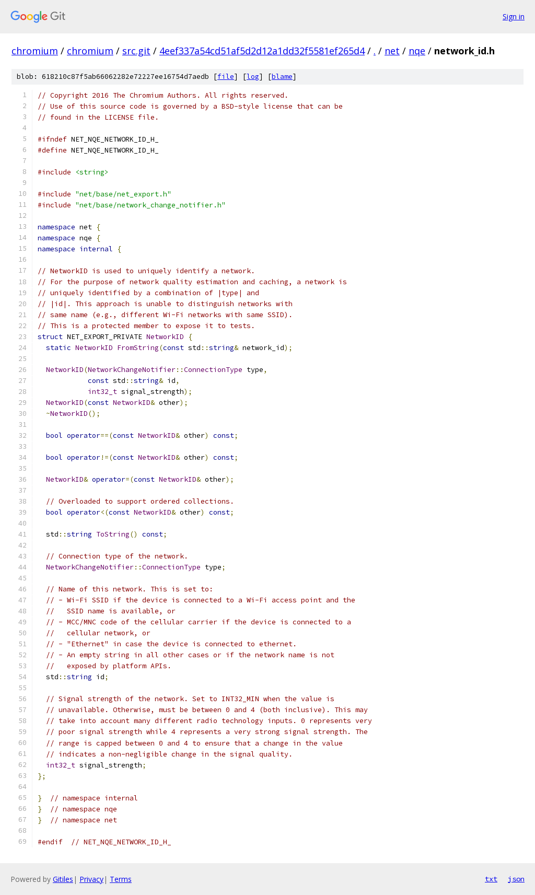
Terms (121, 879)
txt (491, 879)
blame (282, 76)
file (225, 76)
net (392, 50)
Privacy (91, 879)
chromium (34, 50)
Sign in (514, 16)
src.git (136, 50)
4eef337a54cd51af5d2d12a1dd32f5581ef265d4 (262, 50)
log (253, 76)
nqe (417, 50)
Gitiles (63, 879)
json (516, 879)
